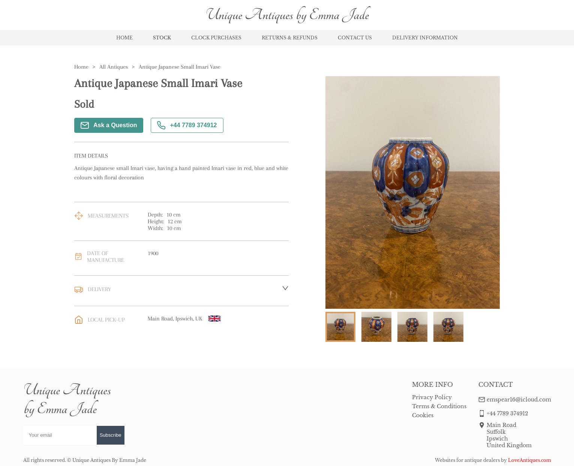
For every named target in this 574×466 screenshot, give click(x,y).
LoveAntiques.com (529, 460)
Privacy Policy (432, 397)
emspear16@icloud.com (519, 399)
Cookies (422, 415)
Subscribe (110, 435)
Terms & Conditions (439, 406)
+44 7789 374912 (187, 125)
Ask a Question (109, 125)
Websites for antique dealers (467, 460)
